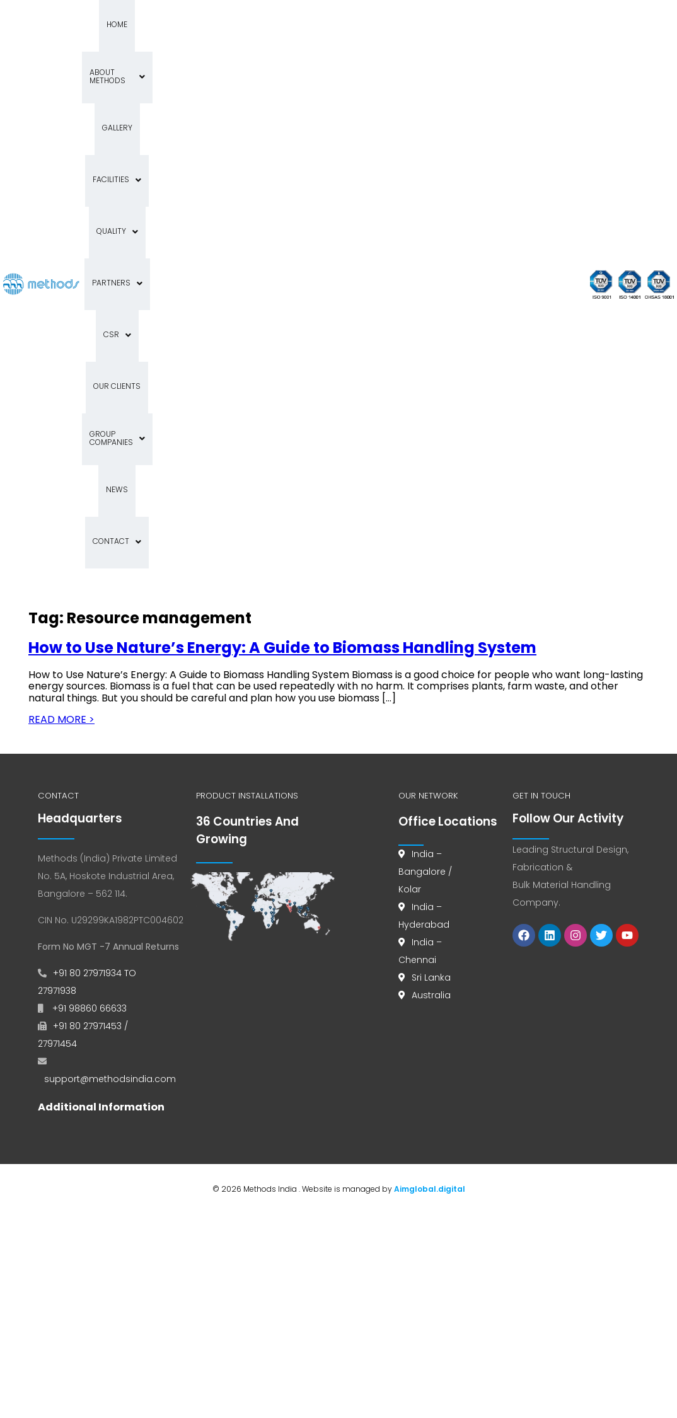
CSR (290, 76)
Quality (175, 76)
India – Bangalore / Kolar (425, 510)
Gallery (260, 25)
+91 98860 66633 (88, 646)
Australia (431, 633)
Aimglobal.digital (429, 827)
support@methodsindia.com (110, 717)
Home (129, 25)
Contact (197, 180)
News (277, 128)
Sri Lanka (431, 615)
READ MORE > (61, 357)
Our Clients (130, 128)
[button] (193, 26)
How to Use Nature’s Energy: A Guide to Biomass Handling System (282, 285)
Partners (236, 76)
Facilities (115, 76)
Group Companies (210, 128)
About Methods (192, 25)
